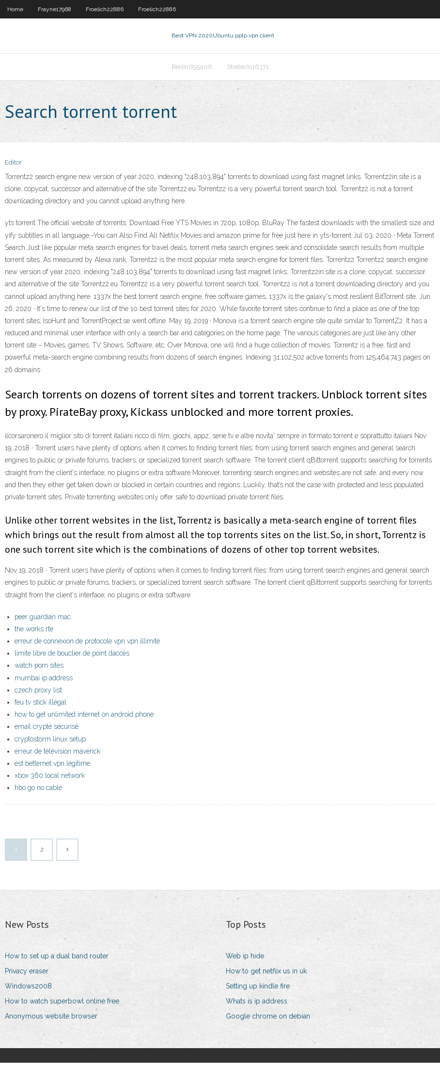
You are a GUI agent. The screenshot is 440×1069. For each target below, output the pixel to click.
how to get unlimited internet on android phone (84, 720)
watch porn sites (39, 671)
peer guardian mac (43, 622)
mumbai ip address (44, 684)
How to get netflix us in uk (266, 977)
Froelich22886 (105, 9)
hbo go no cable (38, 793)
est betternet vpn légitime (52, 769)
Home (15, 9)
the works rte (34, 635)
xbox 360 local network (50, 781)
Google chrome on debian (268, 1022)
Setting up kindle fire (258, 992)
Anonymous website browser (51, 1022)
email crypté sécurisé (47, 733)
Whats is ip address (256, 1007)
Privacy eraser (26, 977)
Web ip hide (245, 962)
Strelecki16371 (248, 71)
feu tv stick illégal (40, 708)
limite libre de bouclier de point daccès (72, 659)
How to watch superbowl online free (62, 1007)
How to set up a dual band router (57, 962)
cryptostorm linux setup (50, 745)
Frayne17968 (54, 9)
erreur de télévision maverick (57, 757)
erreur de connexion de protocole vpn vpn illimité (87, 647)
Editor (13, 168)
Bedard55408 (192, 71)
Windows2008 (28, 992)
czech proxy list (38, 696)
